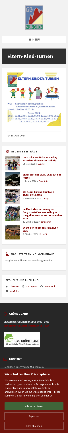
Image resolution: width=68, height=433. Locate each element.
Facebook (50, 286)
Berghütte (43, 181)
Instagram (31, 286)
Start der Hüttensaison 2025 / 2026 (40, 229)
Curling (41, 163)
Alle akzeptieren (34, 406)
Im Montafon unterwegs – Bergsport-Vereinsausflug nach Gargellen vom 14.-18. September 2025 (42, 214)
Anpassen (34, 416)
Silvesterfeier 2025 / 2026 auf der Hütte (42, 176)
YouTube (14, 291)
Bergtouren (46, 221)
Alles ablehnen (34, 426)
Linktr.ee (14, 286)
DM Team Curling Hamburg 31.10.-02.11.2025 (38, 193)
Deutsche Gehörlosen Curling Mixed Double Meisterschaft (40, 159)
